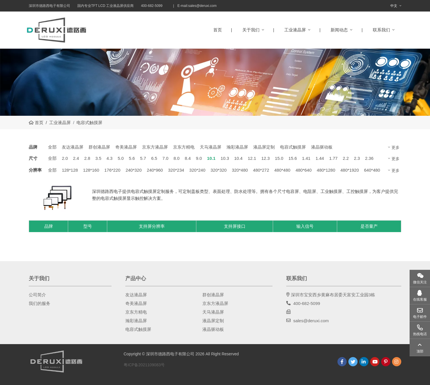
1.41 (306, 158)
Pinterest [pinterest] (385, 361)
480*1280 (326, 170)
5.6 (132, 158)
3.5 (98, 158)
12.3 (265, 158)
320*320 (219, 170)
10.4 (238, 158)
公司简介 (37, 294)
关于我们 (251, 29)
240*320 (134, 170)
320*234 (176, 170)
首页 (217, 29)
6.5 (154, 158)
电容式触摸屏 (293, 147)
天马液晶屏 (210, 147)
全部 (52, 147)
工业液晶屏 (295, 29)
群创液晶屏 (99, 147)
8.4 (188, 158)
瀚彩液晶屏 (237, 147)
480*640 (303, 170)
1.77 (333, 158)
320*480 (240, 170)
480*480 (282, 170)
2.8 (87, 158)
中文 (393, 6)
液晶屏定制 (264, 147)
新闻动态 (339, 29)
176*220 (112, 170)
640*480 (372, 170)
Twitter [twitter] (353, 361)
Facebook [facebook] (342, 361)
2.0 (65, 158)
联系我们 (381, 29)
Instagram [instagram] (396, 361)
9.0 (199, 158)
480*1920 (349, 170)
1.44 (320, 158)
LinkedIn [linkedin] (363, 361)
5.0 (121, 158)
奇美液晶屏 (126, 147)
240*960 (155, 170)
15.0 (279, 158)
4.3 (110, 158)
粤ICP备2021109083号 (144, 365)
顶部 (419, 351)
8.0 (177, 158)
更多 (395, 147)
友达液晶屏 (72, 147)
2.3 (357, 158)
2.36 (369, 158)
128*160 (91, 170)
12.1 (252, 158)
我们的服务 (39, 303)
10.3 (225, 158)
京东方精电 (184, 147)
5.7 (143, 158)
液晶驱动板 (322, 147)
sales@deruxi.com (202, 5)
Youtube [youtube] (374, 361)
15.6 (293, 158)
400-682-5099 (306, 303)
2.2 (346, 158)
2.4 (76, 158)
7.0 (165, 158)
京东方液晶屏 (155, 147)
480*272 (261, 170)
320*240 (197, 170)
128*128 (70, 170)
